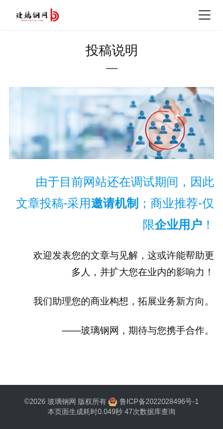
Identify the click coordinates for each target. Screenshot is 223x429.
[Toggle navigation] (204, 15)
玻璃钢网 (62, 401)
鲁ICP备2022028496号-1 (159, 401)
